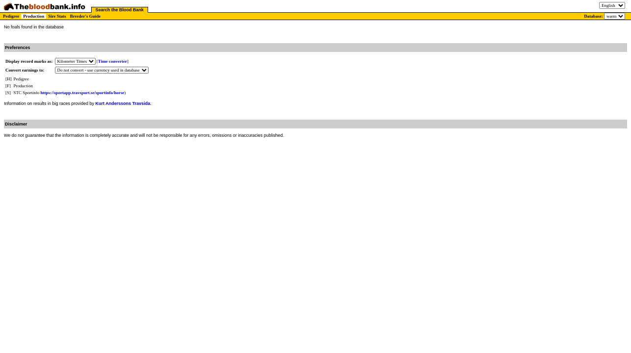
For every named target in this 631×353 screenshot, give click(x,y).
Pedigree (11, 16)
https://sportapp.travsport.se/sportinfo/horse (83, 92)
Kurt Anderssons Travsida (123, 103)
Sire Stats (57, 16)
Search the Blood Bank (120, 9)
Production (33, 16)
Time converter (112, 61)
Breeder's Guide (85, 16)
